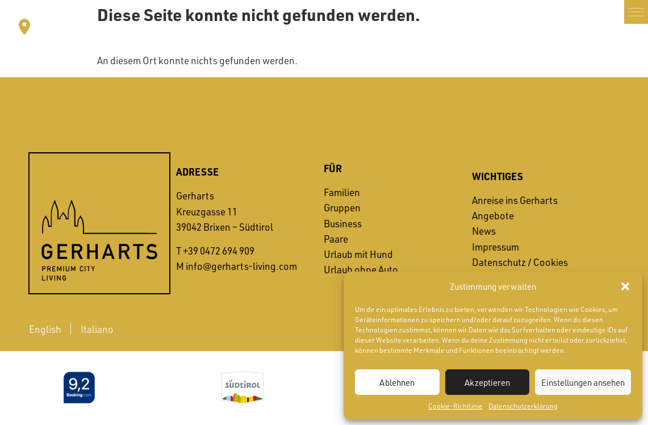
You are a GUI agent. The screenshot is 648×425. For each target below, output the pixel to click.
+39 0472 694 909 (218, 250)
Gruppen (342, 207)
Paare (336, 238)
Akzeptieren (487, 382)
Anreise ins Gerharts (515, 200)
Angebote (493, 215)
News (484, 230)
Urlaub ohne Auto (361, 269)
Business (343, 223)
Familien (342, 192)
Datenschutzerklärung (523, 405)
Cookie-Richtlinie (455, 405)
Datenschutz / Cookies (520, 262)
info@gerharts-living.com (241, 266)
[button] (625, 286)
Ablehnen (397, 382)
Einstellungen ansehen (583, 382)
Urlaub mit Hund (358, 254)
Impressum (495, 246)
